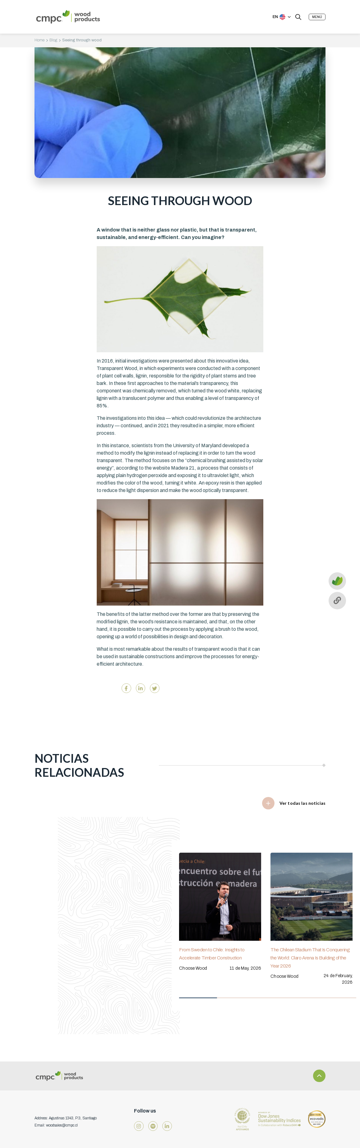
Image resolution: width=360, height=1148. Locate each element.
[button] (317, 17)
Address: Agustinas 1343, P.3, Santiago (66, 1118)
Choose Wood (193, 968)
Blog (53, 40)
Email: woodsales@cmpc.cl (56, 1125)
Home (39, 40)
